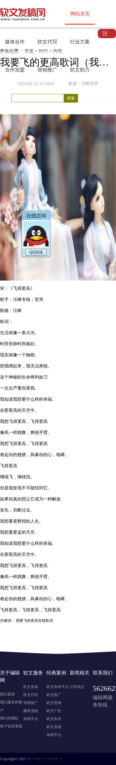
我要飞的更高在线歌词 (34, 620)
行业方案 (80, 41)
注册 (105, 34)
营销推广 (47, 69)
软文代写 (47, 41)
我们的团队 (9, 718)
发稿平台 (30, 719)
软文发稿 (30, 687)
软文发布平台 (57, 687)
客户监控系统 (11, 726)
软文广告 (53, 711)
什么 (30, 399)
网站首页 (80, 13)
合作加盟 (15, 69)
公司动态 (77, 687)
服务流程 (30, 711)
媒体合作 (15, 41)
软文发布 (53, 719)
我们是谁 (7, 694)
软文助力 (80, 69)
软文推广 (53, 695)
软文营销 (53, 703)
